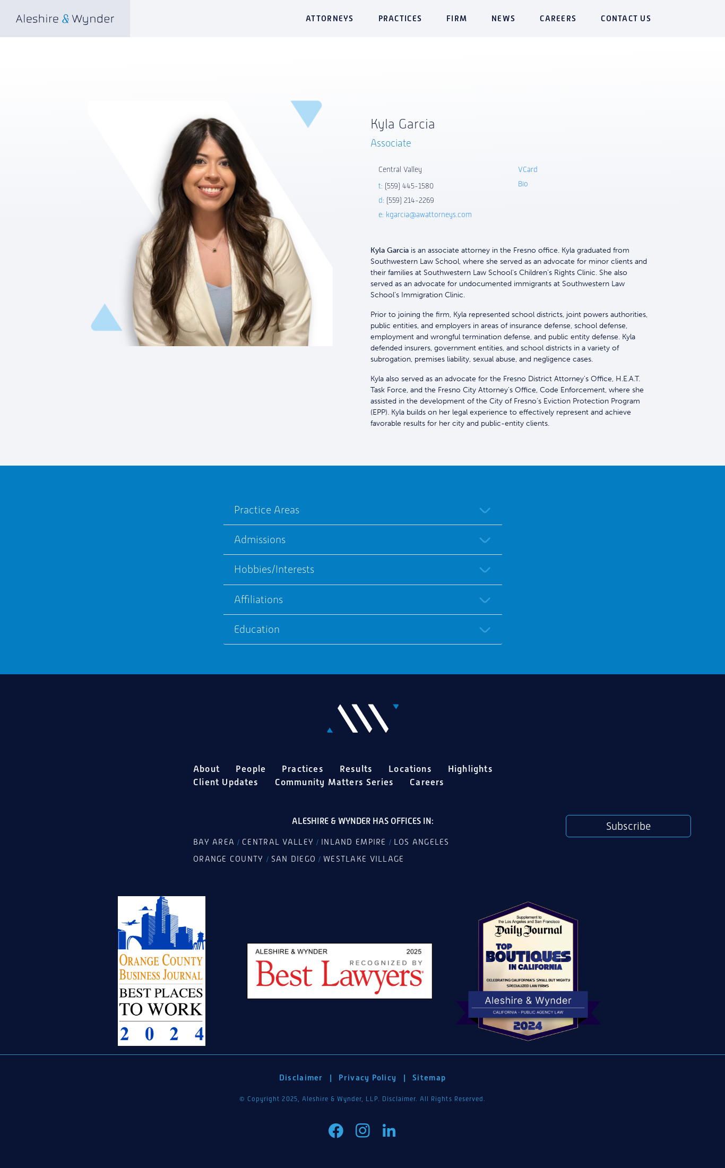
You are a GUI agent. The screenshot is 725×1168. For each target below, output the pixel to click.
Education (257, 629)
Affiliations (258, 599)
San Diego (293, 859)
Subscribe (628, 826)
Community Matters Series (334, 782)
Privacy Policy (367, 1077)
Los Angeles (422, 842)
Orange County (228, 859)
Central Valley (278, 842)
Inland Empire (353, 842)
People (251, 768)
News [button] (503, 18)
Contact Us (626, 18)
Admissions (260, 539)
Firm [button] (456, 18)
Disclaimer (301, 1077)
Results (356, 768)
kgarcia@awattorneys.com (429, 215)
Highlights (470, 768)
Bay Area (214, 842)
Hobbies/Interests (274, 569)
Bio (523, 184)
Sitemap (429, 1077)
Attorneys (329, 18)
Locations (410, 768)
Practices (400, 18)
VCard (528, 170)
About (206, 768)
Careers (558, 18)
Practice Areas (266, 510)
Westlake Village (363, 859)
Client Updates (226, 782)
